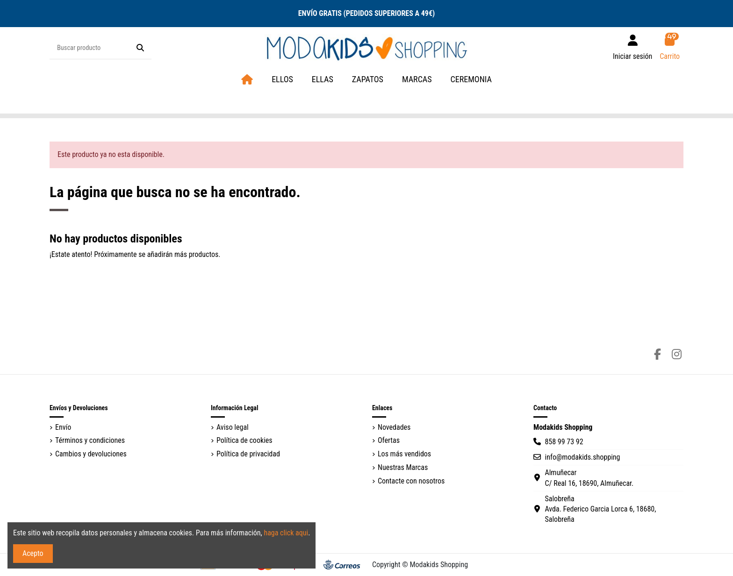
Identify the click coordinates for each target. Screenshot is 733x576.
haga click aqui (286, 532)
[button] (417, 79)
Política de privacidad (248, 453)
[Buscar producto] (140, 48)
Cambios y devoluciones (91, 453)
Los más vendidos (404, 453)
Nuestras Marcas (403, 467)
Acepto (32, 553)
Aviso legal (232, 427)
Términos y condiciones (90, 440)
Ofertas (389, 440)
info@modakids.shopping (582, 457)
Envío (63, 427)
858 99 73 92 (564, 441)
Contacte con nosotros (411, 480)
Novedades (394, 427)
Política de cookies (244, 440)
